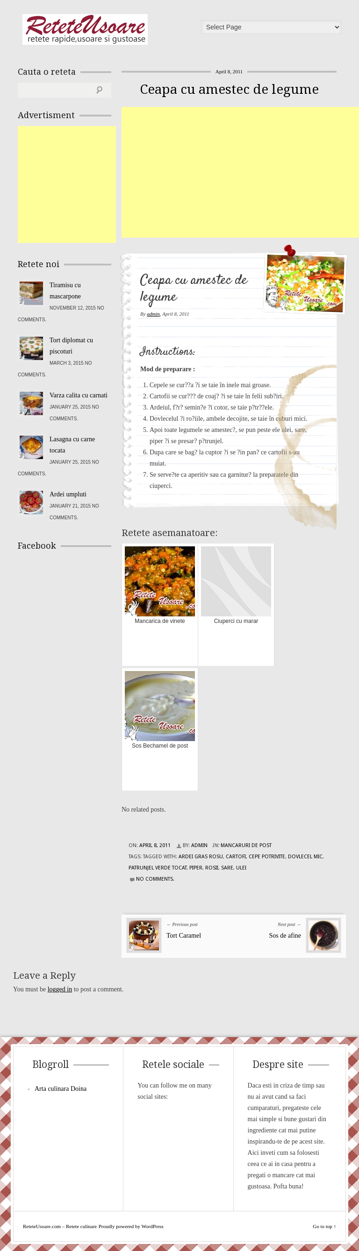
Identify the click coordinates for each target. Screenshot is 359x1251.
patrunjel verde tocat (158, 868)
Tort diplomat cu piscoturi (71, 346)
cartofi (236, 857)
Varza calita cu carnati (79, 395)
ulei (241, 868)
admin (153, 314)
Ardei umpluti (68, 494)
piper (195, 868)
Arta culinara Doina (60, 1088)
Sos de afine (285, 935)
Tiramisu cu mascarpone (65, 291)
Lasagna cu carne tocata (72, 445)
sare (227, 868)
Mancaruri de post (246, 845)
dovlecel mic (305, 857)
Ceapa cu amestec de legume (229, 89)
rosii (211, 868)
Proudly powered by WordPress (131, 1226)
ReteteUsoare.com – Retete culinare (85, 29)
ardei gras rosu (201, 857)
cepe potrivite (267, 857)
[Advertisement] (240, 172)
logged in (60, 989)
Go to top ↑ (324, 1226)
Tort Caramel (183, 935)
